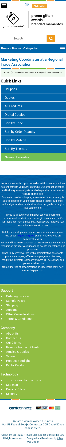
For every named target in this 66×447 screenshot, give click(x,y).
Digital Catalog (15, 365)
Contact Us (13, 338)
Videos (10, 356)
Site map (12, 385)
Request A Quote (26, 235)
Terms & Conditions (19, 319)
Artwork (11, 310)
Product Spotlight (18, 361)
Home (6, 72)
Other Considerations (20, 314)
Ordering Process (17, 296)
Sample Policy (15, 301)
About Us (12, 333)
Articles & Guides (17, 352)
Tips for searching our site (23, 380)
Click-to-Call (39, 6)
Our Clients (13, 343)
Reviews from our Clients (23, 347)
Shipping (12, 305)
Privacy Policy (15, 389)
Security (11, 394)
